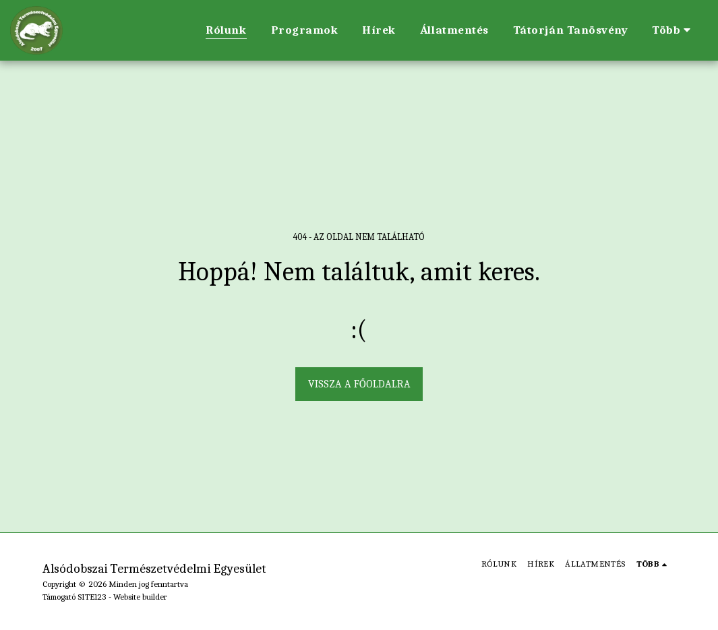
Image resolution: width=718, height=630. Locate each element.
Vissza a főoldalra (359, 384)
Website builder (140, 597)
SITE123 (92, 597)
